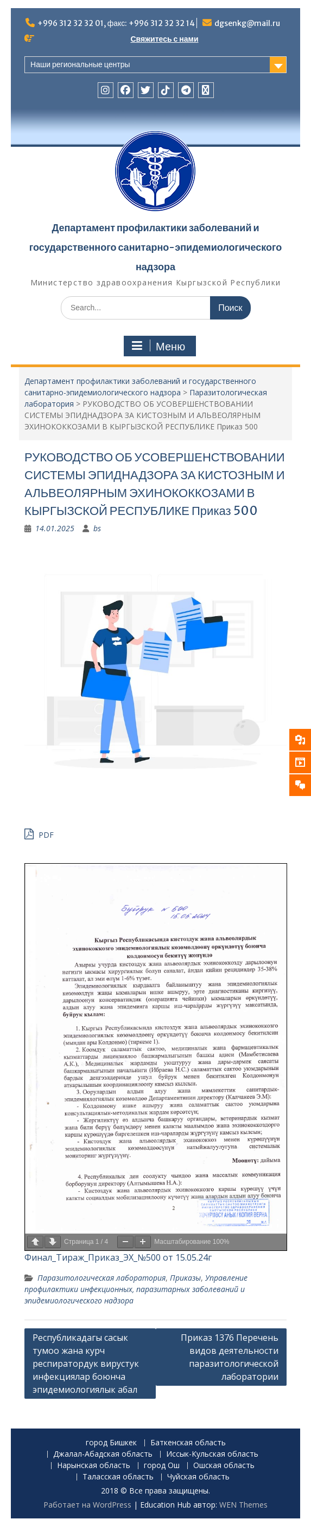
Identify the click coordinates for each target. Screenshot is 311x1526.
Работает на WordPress (87, 1504)
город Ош (162, 1465)
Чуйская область (198, 1477)
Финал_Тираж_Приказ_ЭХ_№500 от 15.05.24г (118, 1257)
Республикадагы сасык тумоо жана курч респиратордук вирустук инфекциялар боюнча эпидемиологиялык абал (86, 1363)
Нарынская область (93, 1465)
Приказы (185, 1278)
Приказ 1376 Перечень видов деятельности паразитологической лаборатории (229, 1357)
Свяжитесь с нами (164, 39)
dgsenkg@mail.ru (247, 23)
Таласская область (118, 1477)
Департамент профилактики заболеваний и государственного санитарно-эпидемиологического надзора (155, 247)
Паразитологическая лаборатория (101, 1278)
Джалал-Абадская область (103, 1454)
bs (97, 528)
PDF (39, 833)
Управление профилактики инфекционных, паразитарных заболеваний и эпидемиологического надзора (135, 1289)
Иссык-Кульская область (212, 1454)
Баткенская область (188, 1442)
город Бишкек (111, 1442)
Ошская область (224, 1465)
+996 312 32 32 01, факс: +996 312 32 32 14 (116, 23)
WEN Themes (243, 1504)
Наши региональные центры (80, 64)
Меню (158, 346)
